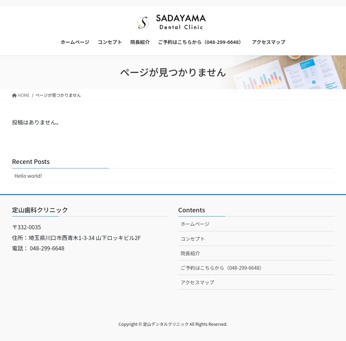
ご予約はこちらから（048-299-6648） (222, 267)
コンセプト (193, 238)
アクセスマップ (197, 282)
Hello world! (28, 175)
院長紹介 (190, 253)
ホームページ (195, 223)
